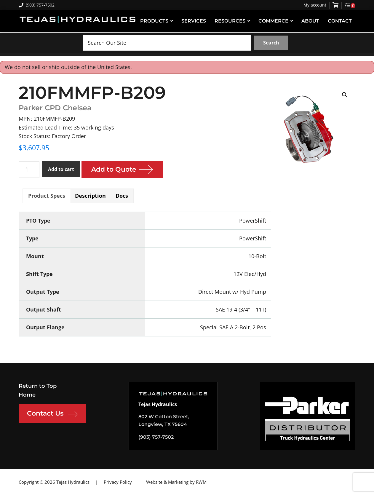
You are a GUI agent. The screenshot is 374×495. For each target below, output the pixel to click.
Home (27, 395)
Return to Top (38, 386)
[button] (344, 95)
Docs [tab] (122, 195)
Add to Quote (113, 169)
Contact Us (52, 414)
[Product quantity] (29, 169)
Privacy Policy (118, 482)
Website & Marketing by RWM (176, 482)
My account (314, 5)
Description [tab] (90, 195)
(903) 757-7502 (37, 5)
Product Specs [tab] (46, 195)
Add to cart (61, 169)
